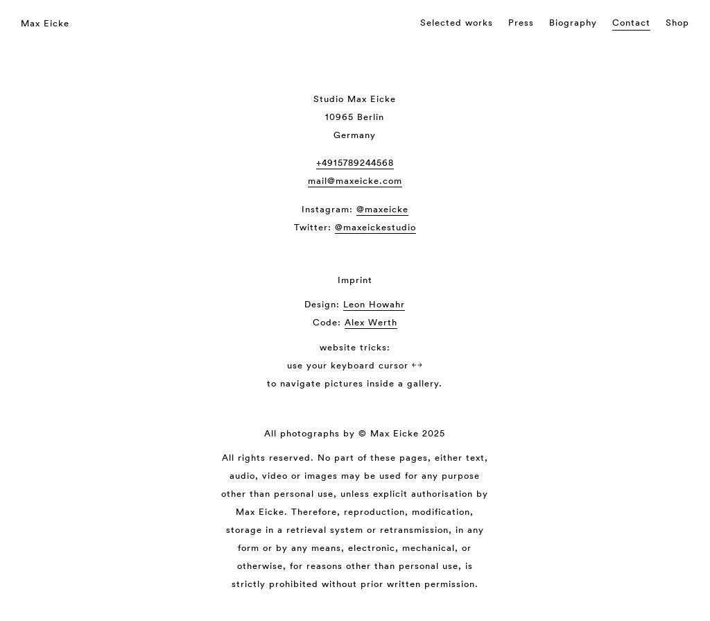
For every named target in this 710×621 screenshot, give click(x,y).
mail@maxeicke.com (355, 181)
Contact (631, 22)
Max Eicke (45, 23)
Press (521, 22)
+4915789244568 (355, 163)
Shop (677, 22)
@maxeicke (382, 209)
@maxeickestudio (375, 227)
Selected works (456, 22)
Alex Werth (371, 322)
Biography (573, 22)
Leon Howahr (374, 304)
